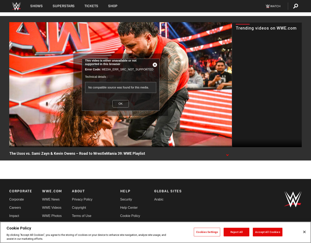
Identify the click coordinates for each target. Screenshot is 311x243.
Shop (112, 6)
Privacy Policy (82, 199)
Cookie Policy (130, 216)
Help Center (129, 207)
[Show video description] (227, 153)
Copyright (79, 207)
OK (120, 103)
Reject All (236, 232)
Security (126, 199)
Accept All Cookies (267, 232)
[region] (155, 232)
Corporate (16, 199)
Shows (36, 6)
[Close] (304, 231)
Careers (15, 207)
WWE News (51, 199)
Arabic (158, 199)
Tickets (91, 6)
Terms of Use (81, 216)
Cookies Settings (207, 232)
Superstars (64, 6)
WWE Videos (51, 207)
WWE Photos (52, 216)
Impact (14, 216)
